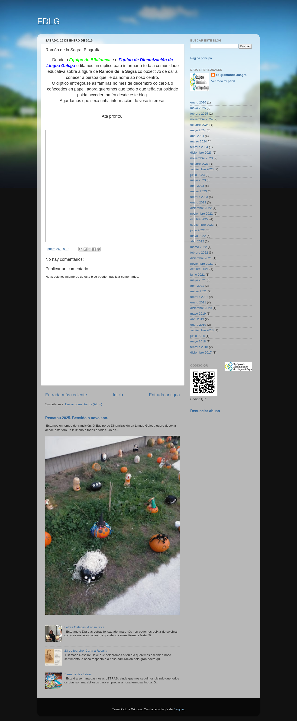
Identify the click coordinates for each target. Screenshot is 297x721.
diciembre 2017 (201, 352)
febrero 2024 (199, 147)
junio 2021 (197, 274)
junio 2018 (197, 336)
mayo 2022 (198, 236)
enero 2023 (198, 202)
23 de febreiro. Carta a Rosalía (85, 650)
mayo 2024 (198, 130)
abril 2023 (197, 185)
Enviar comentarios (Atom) (83, 404)
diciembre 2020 (201, 308)
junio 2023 (197, 175)
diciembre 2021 (201, 258)
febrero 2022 (199, 252)
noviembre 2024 (201, 119)
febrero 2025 (199, 113)
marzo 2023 (198, 191)
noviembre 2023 (201, 158)
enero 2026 (198, 102)
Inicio (118, 394)
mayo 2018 (198, 341)
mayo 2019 (198, 313)
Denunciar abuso (205, 411)
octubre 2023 (199, 163)
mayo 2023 (198, 180)
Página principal (201, 58)
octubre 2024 (199, 124)
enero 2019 (198, 324)
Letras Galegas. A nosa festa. (84, 627)
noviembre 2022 (201, 213)
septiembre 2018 (202, 330)
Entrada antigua (164, 394)
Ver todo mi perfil (223, 81)
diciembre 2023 (201, 152)
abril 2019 (197, 319)
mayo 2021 (198, 280)
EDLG (48, 21)
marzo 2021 (198, 291)
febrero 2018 (199, 347)
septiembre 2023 (202, 169)
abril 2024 (197, 136)
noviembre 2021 (201, 263)
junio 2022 (197, 230)
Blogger (179, 709)
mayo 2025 (198, 108)
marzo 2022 (198, 247)
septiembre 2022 (202, 224)
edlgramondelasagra (231, 75)
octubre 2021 (199, 269)
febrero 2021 (199, 297)
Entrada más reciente (66, 394)
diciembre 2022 (201, 208)
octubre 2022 (199, 219)
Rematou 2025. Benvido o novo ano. (76, 418)
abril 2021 (197, 285)
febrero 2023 (199, 197)
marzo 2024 (198, 141)
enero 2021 (198, 302)
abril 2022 (197, 241)
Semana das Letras (77, 674)
